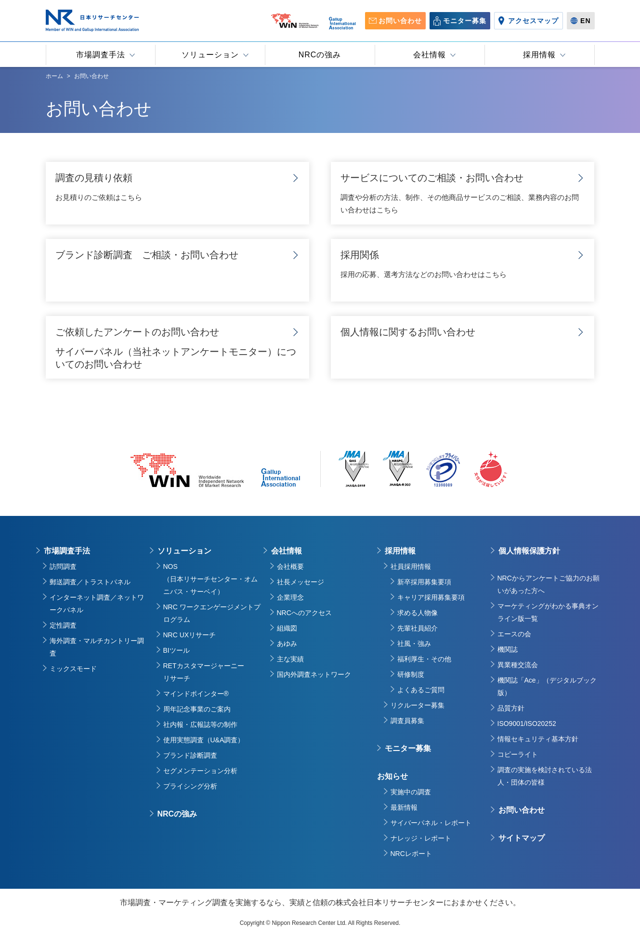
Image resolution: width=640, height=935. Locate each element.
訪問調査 (63, 566)
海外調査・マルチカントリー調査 (97, 647)
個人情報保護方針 (529, 551)
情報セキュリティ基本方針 (537, 739)
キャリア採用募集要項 (431, 597)
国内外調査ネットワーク (314, 674)
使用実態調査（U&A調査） (204, 740)
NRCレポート (411, 853)
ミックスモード (73, 668)
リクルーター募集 (417, 705)
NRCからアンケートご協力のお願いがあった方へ (548, 584)
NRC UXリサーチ (189, 635)
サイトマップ (521, 838)
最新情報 (404, 807)
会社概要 (290, 566)
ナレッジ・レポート (421, 838)
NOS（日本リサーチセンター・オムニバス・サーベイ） (210, 579)
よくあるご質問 (420, 690)
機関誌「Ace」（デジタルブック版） (547, 686)
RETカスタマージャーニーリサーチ (203, 672)
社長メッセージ (300, 582)
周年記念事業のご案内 (197, 709)
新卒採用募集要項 (424, 582)
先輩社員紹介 (417, 628)
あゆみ (287, 643)
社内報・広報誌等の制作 (200, 724)
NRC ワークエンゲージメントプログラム (212, 613)
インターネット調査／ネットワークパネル (97, 603)
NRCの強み (177, 814)
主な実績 (290, 659)
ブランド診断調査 (190, 755)
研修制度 (410, 674)
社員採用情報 (411, 566)
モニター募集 (408, 748)
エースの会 (514, 634)
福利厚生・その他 (424, 659)
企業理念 (290, 597)
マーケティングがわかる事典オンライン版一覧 (548, 612)
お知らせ (392, 776)
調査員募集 (407, 720)
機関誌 (507, 649)
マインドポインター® (196, 694)
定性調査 (63, 625)
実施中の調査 (411, 792)
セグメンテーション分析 (200, 771)
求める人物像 (417, 613)
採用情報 (400, 551)
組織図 (287, 628)
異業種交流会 (517, 665)
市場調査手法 (67, 551)
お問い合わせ (521, 810)
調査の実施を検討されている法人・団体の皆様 (544, 776)
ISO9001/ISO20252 (526, 723)
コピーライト (517, 754)
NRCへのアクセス (304, 613)
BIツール (176, 650)
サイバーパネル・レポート (431, 823)
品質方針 (510, 708)
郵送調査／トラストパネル (90, 582)
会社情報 (286, 551)
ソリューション (184, 551)
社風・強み (414, 643)
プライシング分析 (190, 786)
